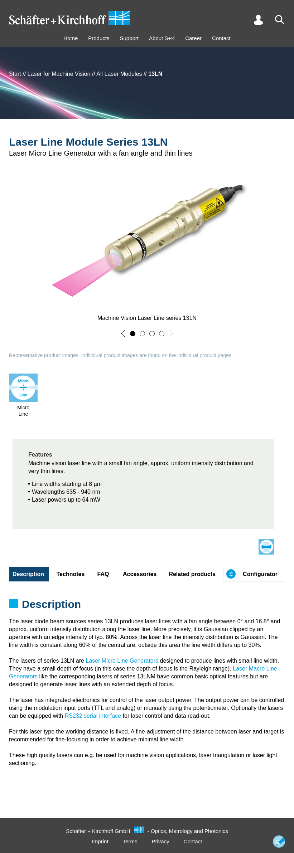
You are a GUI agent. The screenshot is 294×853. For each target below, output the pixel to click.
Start (15, 74)
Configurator (260, 574)
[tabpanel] (147, 606)
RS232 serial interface (93, 716)
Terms (130, 841)
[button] (123, 333)
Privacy (160, 841)
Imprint (100, 841)
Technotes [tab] (71, 574)
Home (70, 38)
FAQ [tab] (103, 574)
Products (98, 38)
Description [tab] (28, 574)
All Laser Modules (119, 74)
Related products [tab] (192, 574)
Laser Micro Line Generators (122, 661)
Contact (221, 38)
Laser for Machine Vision (59, 74)
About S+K (162, 38)
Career (193, 38)
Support (129, 38)
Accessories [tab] (139, 574)
